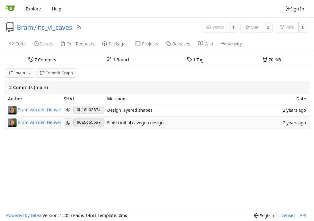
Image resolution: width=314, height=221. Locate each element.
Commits (42, 59)
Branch (119, 59)
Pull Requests (77, 44)
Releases (178, 44)
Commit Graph (56, 73)
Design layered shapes (129, 110)
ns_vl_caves (55, 27)
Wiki (205, 44)
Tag (195, 59)
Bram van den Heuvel (39, 110)
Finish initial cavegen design (135, 123)
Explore (33, 9)
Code (17, 44)
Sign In (294, 9)
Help (56, 9)
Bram (25, 27)
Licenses (287, 215)
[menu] (264, 216)
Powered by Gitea (23, 215)
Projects (147, 44)
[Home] (10, 8)
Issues (43, 44)
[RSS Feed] (79, 27)
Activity (231, 44)
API (303, 215)
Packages (115, 44)
